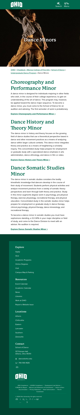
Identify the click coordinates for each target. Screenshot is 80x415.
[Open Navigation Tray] (66, 5)
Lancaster (19, 328)
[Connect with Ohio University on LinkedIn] (23, 399)
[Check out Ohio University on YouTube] (27, 400)
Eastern (18, 324)
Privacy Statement (35, 390)
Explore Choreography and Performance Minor (32, 113)
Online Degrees (21, 264)
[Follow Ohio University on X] (30, 399)
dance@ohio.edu (25, 359)
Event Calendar (21, 284)
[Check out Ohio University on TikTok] (34, 399)
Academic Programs (23, 260)
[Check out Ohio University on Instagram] (20, 402)
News (17, 292)
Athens (18, 316)
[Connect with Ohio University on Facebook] (16, 399)
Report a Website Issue (24, 304)
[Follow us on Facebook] (17, 367)
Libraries (18, 296)
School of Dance (58, 70)
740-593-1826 (24, 363)
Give (17, 256)
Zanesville (19, 336)
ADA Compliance (23, 385)
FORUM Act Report (21, 387)
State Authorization (49, 390)
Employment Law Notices (53, 385)
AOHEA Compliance (36, 385)
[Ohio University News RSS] (37, 399)
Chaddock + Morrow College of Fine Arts (33, 70)
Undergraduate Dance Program (23, 73)
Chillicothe (19, 320)
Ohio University (25, 397)
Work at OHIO (20, 300)
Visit (17, 268)
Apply (17, 251)
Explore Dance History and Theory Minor (29, 159)
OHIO (13, 70)
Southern (19, 332)
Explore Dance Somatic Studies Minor (28, 229)
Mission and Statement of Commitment (41, 387)
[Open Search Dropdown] (58, 5)
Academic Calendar (23, 288)
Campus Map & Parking (24, 272)
